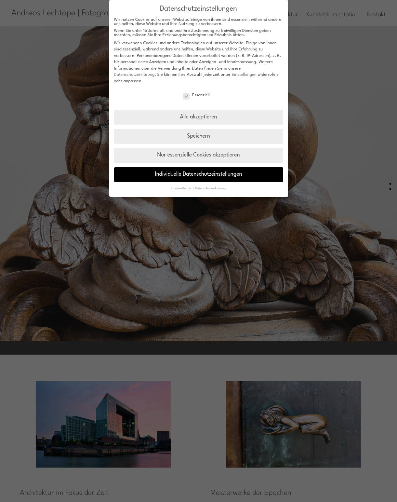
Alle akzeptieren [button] (198, 117)
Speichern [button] (198, 136)
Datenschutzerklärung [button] (210, 188)
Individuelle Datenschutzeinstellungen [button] (198, 174)
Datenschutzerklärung (134, 75)
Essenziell (196, 95)
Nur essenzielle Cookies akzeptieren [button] (198, 155)
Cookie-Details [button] (181, 188)
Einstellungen (244, 75)
